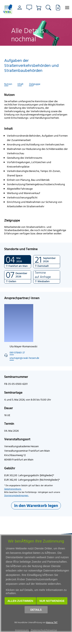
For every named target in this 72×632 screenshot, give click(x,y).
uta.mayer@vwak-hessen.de (24, 358)
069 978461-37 (17, 352)
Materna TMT (52, 622)
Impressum (22, 630)
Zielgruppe (34, 84)
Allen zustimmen (20, 600)
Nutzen (8, 84)
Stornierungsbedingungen (16, 495)
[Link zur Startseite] (7, 9)
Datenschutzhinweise (44, 630)
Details (36, 609)
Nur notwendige (52, 600)
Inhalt (20, 84)
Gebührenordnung (13, 488)
